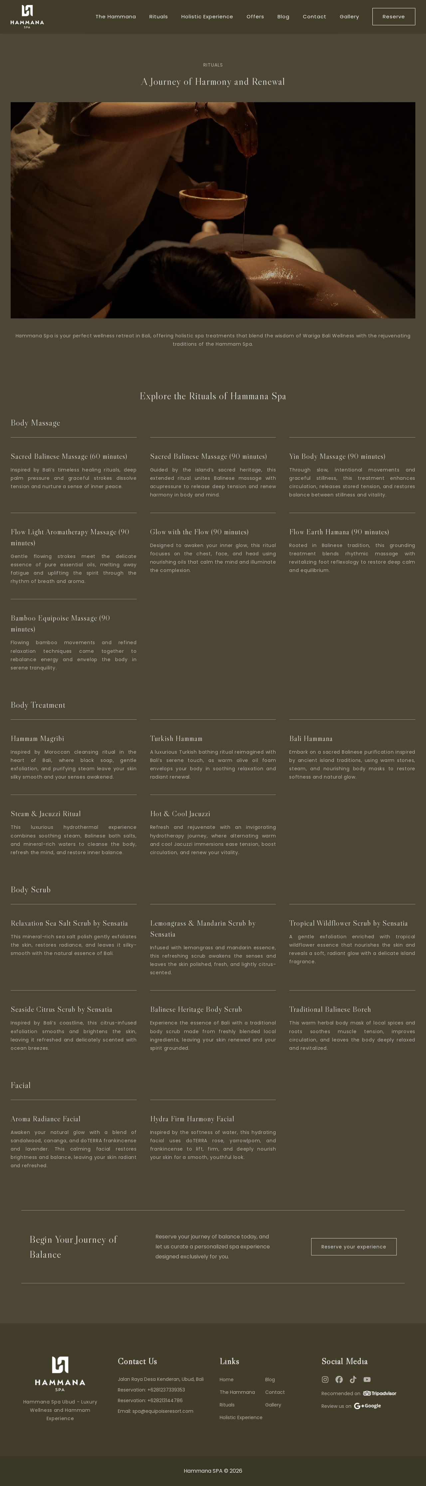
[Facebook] (339, 1379)
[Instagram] (325, 1379)
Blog (284, 16)
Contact (314, 16)
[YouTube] (367, 1379)
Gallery (349, 16)
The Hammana (116, 16)
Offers (255, 16)
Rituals (158, 16)
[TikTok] (353, 1379)
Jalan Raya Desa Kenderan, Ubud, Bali (161, 1379)
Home (227, 1379)
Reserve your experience (353, 1246)
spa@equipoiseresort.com (162, 1411)
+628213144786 (165, 1400)
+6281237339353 (166, 1390)
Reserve (394, 16)
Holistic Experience (207, 16)
